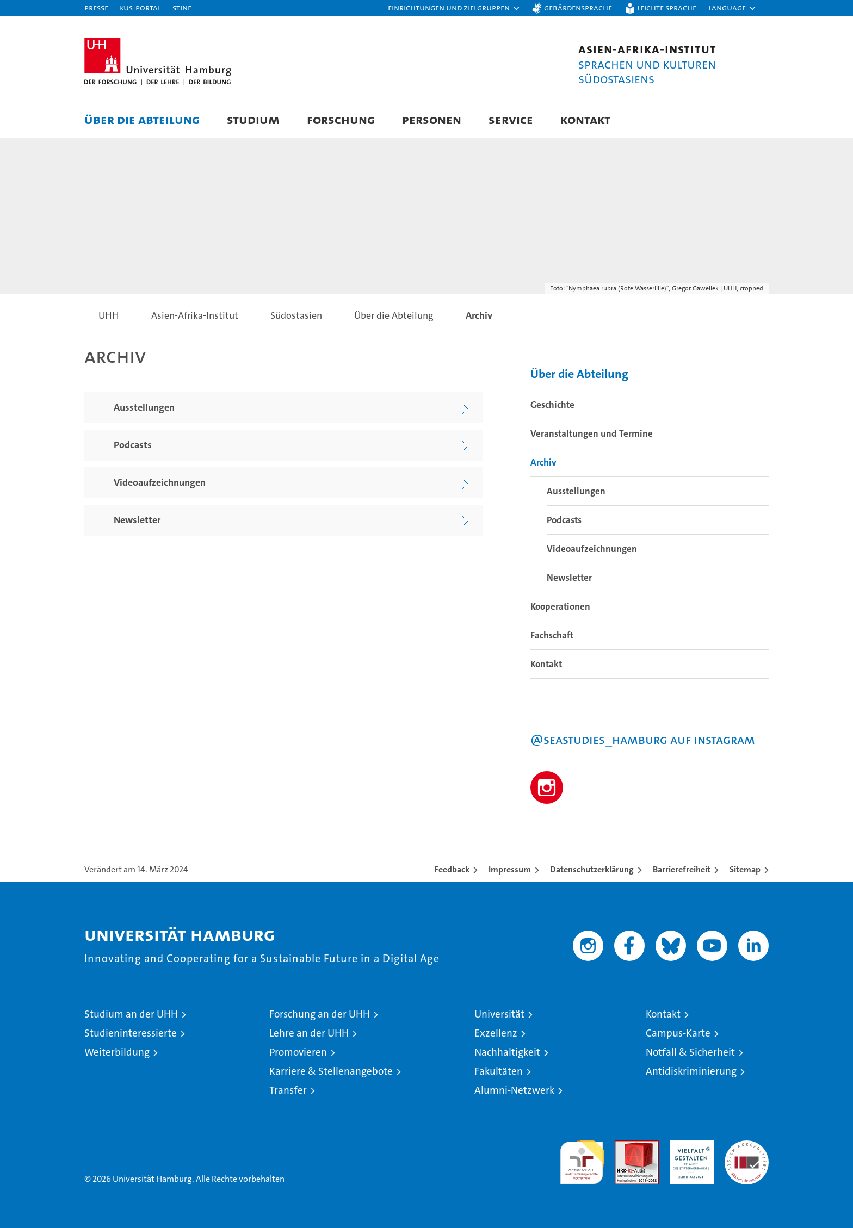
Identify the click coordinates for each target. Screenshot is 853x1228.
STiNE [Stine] (181, 7)
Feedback (451, 869)
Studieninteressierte (130, 1033)
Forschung (341, 119)
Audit (625, 1146)
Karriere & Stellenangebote (331, 1071)
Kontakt (585, 119)
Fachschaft (551, 635)
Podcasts (564, 520)
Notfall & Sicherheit (690, 1052)
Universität (499, 1014)
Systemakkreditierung (747, 1146)
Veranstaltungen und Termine (591, 433)
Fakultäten (498, 1071)
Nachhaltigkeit (507, 1052)
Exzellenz (495, 1033)
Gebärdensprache (578, 7)
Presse (96, 7)
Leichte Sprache (666, 7)
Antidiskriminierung (691, 1071)
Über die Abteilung (142, 119)
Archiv (543, 462)
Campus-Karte (678, 1033)
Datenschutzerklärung (592, 869)
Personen (431, 119)
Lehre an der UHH (309, 1033)
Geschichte (552, 405)
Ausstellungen (576, 491)
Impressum (510, 869)
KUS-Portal (140, 7)
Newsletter (569, 578)
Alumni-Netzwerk (514, 1090)
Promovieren (298, 1052)
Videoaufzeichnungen (592, 549)
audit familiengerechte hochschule (582, 1157)
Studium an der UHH (131, 1014)
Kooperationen (560, 606)
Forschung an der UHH (319, 1014)
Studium (253, 119)
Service (511, 119)
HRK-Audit (689, 1146)
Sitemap (745, 869)
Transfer (288, 1090)
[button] (454, 8)
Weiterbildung (117, 1052)
